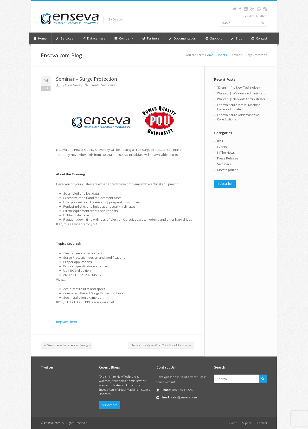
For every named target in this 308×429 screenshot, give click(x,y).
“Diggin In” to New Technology (238, 87)
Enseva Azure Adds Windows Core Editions (238, 117)
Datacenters (94, 38)
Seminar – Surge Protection (86, 79)
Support (213, 38)
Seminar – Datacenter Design (66, 345)
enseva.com (52, 423)
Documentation (182, 38)
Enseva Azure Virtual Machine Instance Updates (239, 107)
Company (124, 38)
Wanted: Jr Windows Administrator (242, 93)
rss (265, 9)
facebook (240, 9)
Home (40, 38)
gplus (252, 9)
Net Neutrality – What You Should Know (161, 345)
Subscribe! (225, 183)
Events (222, 55)
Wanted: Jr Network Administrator (241, 99)
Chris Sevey (73, 85)
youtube (258, 9)
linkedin (245, 9)
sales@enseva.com (184, 397)
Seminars (108, 85)
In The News (226, 152)
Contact (259, 38)
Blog (236, 38)
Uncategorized (227, 170)
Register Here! (66, 321)
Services (64, 38)
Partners (151, 38)
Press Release (227, 158)
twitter (234, 9)
